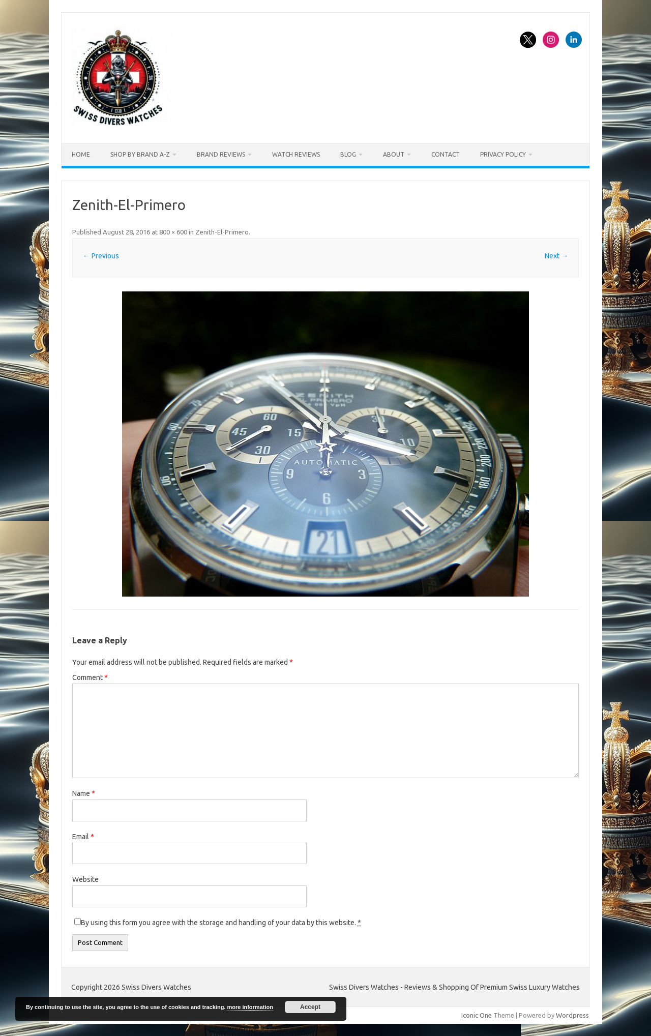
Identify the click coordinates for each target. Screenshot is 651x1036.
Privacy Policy (503, 154)
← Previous (101, 256)
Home (81, 154)
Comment (90, 677)
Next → (556, 256)
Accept (310, 1007)
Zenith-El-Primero (222, 231)
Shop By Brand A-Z (140, 154)
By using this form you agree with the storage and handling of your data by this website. (221, 923)
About (393, 154)
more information (250, 1007)
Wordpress (572, 1015)
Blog (348, 154)
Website (85, 879)
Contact (445, 154)
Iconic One (476, 1015)
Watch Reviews (296, 154)
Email (83, 837)
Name (83, 793)
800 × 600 (173, 231)
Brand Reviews (221, 154)
